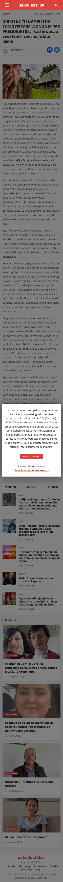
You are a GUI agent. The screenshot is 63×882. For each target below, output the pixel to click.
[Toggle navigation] (7, 5)
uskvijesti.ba (31, 5)
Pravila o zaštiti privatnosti (32, 470)
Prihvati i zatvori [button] (31, 456)
